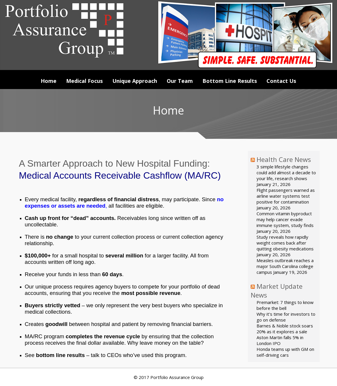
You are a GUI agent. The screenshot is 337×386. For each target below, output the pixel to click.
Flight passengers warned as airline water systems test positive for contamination (286, 196)
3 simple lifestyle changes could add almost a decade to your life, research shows (286, 172)
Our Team (180, 80)
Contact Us (281, 80)
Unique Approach (134, 80)
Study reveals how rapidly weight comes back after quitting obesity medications (285, 243)
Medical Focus (84, 80)
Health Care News (284, 159)
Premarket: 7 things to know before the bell (285, 305)
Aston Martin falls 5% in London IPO (280, 340)
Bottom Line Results (229, 80)
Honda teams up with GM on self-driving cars (285, 352)
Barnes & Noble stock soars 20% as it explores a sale (285, 328)
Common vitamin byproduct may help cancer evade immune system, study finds (285, 219)
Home (48, 80)
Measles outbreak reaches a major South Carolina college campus (285, 266)
